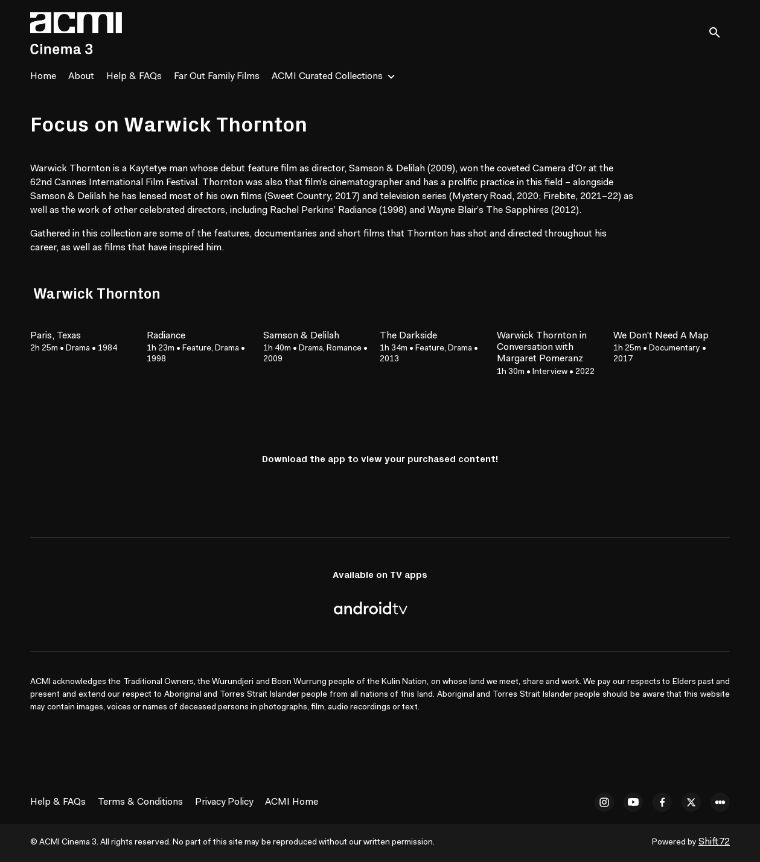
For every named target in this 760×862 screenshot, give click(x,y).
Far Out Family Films (217, 76)
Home (43, 76)
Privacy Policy (224, 802)
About (81, 76)
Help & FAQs (134, 76)
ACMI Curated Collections (327, 76)
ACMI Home (291, 802)
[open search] (719, 33)
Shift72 (714, 842)
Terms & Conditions (140, 802)
